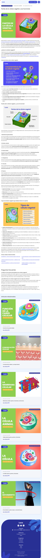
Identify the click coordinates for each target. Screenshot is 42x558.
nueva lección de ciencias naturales (18, 40)
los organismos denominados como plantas (16, 54)
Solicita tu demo (32, 2)
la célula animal (32, 41)
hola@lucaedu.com (25, 529)
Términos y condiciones (21, 551)
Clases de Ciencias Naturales (7, 5)
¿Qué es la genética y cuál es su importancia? (10, 263)
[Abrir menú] (39, 2)
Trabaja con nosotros (21, 534)
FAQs (21, 547)
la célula (26, 41)
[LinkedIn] (24, 525)
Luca (21, 523)
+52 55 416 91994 (16, 529)
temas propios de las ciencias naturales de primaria (11, 41)
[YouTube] (21, 525)
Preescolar (21, 539)
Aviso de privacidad (21, 553)
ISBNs (21, 535)
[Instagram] (18, 525)
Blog (21, 546)
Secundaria (21, 542)
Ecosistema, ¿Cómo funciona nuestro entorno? (10, 256)
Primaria (21, 540)
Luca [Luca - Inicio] (3, 2)
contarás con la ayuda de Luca (27, 249)
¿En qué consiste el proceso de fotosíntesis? (31, 259)
